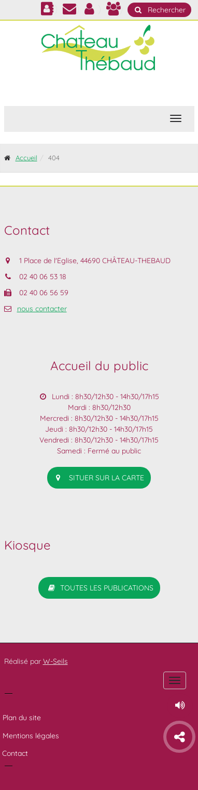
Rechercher (159, 9)
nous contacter (42, 308)
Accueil (26, 158)
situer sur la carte (99, 477)
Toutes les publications (99, 587)
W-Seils (55, 661)
